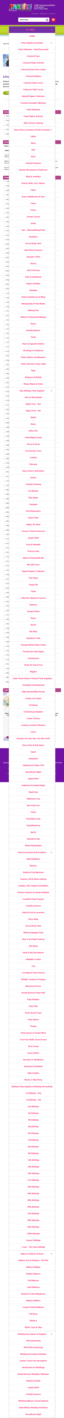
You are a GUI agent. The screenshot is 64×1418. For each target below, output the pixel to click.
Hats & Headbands (33, 277)
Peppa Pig (33, 585)
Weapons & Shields (33, 377)
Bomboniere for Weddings (33, 1368)
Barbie (33, 418)
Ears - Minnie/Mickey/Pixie (33, 230)
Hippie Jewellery (33, 284)
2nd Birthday (33, 1107)
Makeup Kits (33, 311)
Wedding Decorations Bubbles (33, 1354)
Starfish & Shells (33, 1381)
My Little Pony (33, 565)
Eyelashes (33, 237)
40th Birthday (33, 1194)
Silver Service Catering (33, 123)
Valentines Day (33, 839)
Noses (33, 324)
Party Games (33, 1020)
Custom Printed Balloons (33, 1307)
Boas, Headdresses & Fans (33, 197)
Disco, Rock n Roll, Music (33, 471)
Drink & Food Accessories (33, 913)
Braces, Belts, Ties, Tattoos (33, 183)
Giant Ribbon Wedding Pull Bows (33, 1408)
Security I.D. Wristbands (33, 1060)
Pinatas (33, 1026)
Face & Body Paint (33, 244)
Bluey (33, 424)
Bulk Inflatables (33, 859)
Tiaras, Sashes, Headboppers (33, 357)
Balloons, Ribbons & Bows (32, 1254)
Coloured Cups (33, 56)
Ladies (33, 137)
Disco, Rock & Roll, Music (33, 745)
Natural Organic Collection (33, 96)
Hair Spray (33, 946)
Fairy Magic (33, 498)
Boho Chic (33, 431)
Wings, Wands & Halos (33, 384)
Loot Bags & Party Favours (33, 973)
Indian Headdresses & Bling (33, 297)
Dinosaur (33, 464)
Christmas (33, 705)
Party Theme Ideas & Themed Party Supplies (32, 679)
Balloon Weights (33, 1267)
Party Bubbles (33, 1000)
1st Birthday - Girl (33, 1100)
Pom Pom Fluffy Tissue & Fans (33, 1040)
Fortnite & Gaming (33, 484)
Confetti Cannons (33, 906)
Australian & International (33, 685)
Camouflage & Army (33, 438)
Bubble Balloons (33, 1274)
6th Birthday (33, 1133)
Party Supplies (8, 763)
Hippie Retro (33, 779)
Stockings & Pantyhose (33, 351)
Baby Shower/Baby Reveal (33, 692)
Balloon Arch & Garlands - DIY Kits (33, 1261)
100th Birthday (33, 1234)
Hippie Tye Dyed (33, 525)
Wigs (33, 371)
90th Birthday (33, 1227)
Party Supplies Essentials (32, 43)
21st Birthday (33, 1180)
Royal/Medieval (33, 826)
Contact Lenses (33, 217)
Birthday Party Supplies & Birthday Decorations (32, 1087)
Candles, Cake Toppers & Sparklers (33, 886)
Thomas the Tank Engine (33, 652)
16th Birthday (33, 1167)
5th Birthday (33, 1127)
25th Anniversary (33, 1341)
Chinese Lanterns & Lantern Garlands (33, 893)
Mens (33, 143)
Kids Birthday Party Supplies (32, 391)
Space (33, 618)
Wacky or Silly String (33, 1080)
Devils (33, 224)
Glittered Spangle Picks (33, 933)
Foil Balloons (33, 1281)
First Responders (33, 511)
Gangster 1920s (33, 257)
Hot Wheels (33, 491)
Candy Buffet (33, 1388)
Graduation (33, 759)
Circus (33, 732)
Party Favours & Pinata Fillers (33, 1033)
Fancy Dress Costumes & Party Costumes (32, 130)
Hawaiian (33, 290)
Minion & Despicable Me (33, 558)
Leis (33, 966)
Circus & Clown (33, 444)
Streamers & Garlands (33, 1067)
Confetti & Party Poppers (33, 899)
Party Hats (33, 1006)
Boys (33, 157)
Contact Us (52, 13)
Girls (33, 150)
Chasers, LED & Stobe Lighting (33, 879)
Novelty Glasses (33, 331)
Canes (33, 203)
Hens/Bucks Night (33, 772)
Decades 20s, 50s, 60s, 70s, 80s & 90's (33, 739)
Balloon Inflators (33, 1301)
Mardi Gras (33, 792)
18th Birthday (33, 1174)
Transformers (33, 658)
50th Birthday (33, 1200)
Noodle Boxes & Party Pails (33, 993)
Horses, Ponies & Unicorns (33, 531)
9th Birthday (33, 1154)
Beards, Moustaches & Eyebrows (33, 170)
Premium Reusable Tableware (33, 103)
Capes (33, 190)
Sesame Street (33, 612)
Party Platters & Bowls (33, 117)
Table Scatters (33, 1073)
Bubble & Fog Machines (33, 873)
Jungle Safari (33, 538)
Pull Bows (33, 1314)
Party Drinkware (33, 110)
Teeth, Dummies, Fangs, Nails (33, 364)
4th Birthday (33, 1120)
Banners (33, 866)
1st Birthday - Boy (33, 1093)
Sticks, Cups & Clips (33, 1327)
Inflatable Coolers (33, 960)
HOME (32, 36)
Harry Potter (33, 518)
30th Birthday (33, 1187)
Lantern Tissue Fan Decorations (33, 1361)
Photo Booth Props (33, 1013)
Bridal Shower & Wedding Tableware (33, 1374)
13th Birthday (33, 1160)
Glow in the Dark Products (33, 939)
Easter (33, 752)
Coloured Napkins (33, 76)
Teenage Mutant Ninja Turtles (33, 645)
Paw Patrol (33, 578)
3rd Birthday (33, 1113)
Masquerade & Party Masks (33, 304)
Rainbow (33, 605)
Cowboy (33, 458)
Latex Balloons (33, 1287)
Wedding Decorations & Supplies (32, 1334)
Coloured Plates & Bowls (33, 63)
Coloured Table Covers (33, 83)
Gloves (33, 264)
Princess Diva (33, 551)
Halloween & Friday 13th (33, 765)
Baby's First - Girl (33, 411)
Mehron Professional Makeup (33, 317)
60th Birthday (33, 1207)
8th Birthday (33, 1147)
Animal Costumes (33, 163)
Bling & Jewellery (33, 177)
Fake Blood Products (33, 250)
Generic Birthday (33, 1241)
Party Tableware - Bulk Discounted (33, 50)
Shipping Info (43, 13)
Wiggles (33, 672)
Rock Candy (33, 1046)
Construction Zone (33, 451)
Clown (33, 210)
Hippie (8, 458)
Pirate (33, 337)
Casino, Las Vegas (33, 699)
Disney (33, 478)
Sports (33, 625)
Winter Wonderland (33, 846)
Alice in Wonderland (33, 398)
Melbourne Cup (33, 799)
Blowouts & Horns (33, 986)
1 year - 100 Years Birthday (33, 1247)
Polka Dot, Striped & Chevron (33, 598)
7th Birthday (33, 1140)
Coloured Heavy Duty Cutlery (33, 70)
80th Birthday (33, 1220)
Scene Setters (33, 1053)
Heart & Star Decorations (33, 953)
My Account (35, 13)
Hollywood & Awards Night (33, 786)
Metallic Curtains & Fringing (33, 980)
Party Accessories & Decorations (32, 853)
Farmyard (33, 505)
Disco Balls (33, 919)
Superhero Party (33, 638)
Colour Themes (33, 719)
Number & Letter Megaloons (33, 1294)
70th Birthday (33, 1214)
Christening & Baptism (33, 712)
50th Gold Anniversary (33, 1348)
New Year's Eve (33, 806)
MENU (39, 29)
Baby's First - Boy (33, 404)
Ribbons (33, 1321)
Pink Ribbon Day (33, 819)
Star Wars (33, 632)
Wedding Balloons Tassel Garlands (33, 1401)
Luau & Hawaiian (33, 545)
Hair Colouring (33, 270)
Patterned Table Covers (33, 90)
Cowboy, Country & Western (33, 725)
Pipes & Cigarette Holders (33, 344)
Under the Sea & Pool (33, 665)
